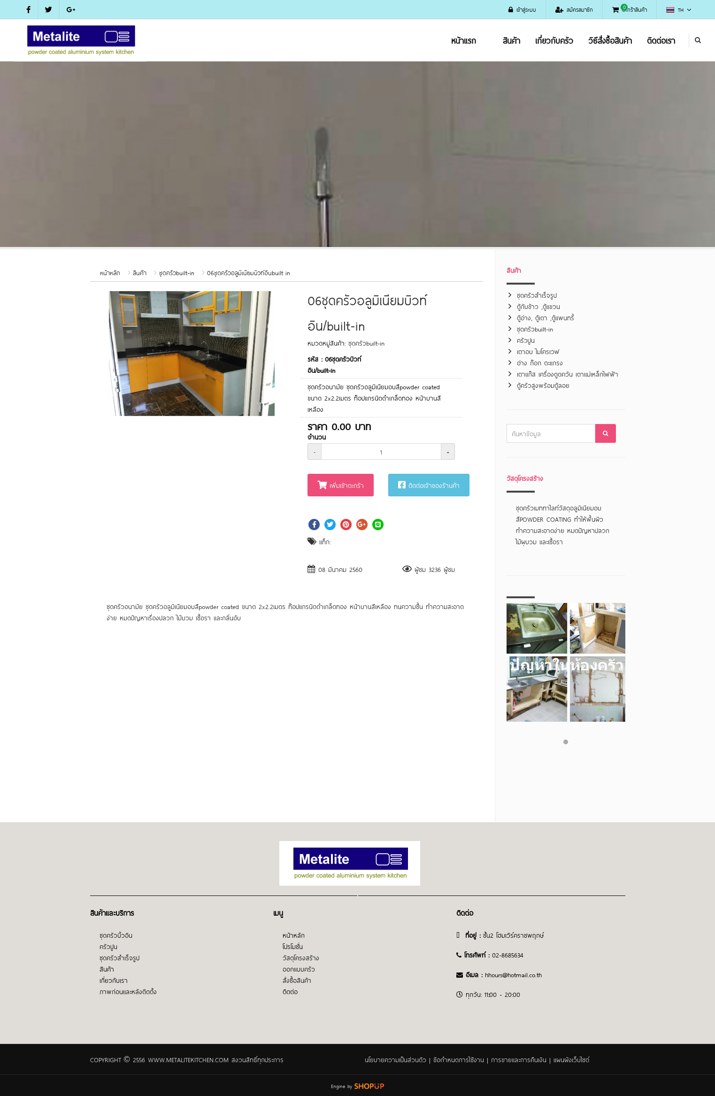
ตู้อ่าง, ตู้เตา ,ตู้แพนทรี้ (545, 317)
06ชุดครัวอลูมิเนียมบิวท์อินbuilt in (248, 272)
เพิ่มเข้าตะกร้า (340, 484)
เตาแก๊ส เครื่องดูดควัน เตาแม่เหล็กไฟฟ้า (567, 373)
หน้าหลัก (110, 272)
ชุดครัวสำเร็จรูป (537, 294)
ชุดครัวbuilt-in (176, 272)
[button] (266, 299)
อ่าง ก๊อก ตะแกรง (540, 362)
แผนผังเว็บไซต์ (571, 1059)
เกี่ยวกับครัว (554, 39)
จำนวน (317, 436)
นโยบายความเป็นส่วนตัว (395, 1059)
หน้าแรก (463, 39)
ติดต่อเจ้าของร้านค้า (429, 484)
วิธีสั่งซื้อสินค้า (610, 39)
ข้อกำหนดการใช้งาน (458, 1059)
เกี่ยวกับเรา (114, 979)
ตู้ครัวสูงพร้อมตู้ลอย (543, 384)
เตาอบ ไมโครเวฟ (538, 351)
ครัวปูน (526, 339)
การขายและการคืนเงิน (518, 1059)
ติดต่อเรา (661, 39)
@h (506, 974)
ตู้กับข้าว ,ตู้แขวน (538, 306)
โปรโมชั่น (293, 946)
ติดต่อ (290, 991)
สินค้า (511, 39)
